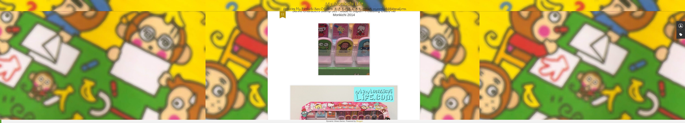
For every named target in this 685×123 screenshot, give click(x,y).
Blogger (359, 121)
